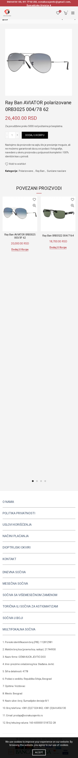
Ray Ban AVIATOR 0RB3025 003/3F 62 (19, 236)
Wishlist (60, 11)
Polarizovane (26, 171)
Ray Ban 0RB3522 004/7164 (58, 235)
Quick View (34, 206)
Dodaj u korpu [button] (20, 249)
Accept (39, 752)
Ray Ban (40, 171)
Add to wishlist (17, 163)
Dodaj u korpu (34, 135)
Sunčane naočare (56, 171)
